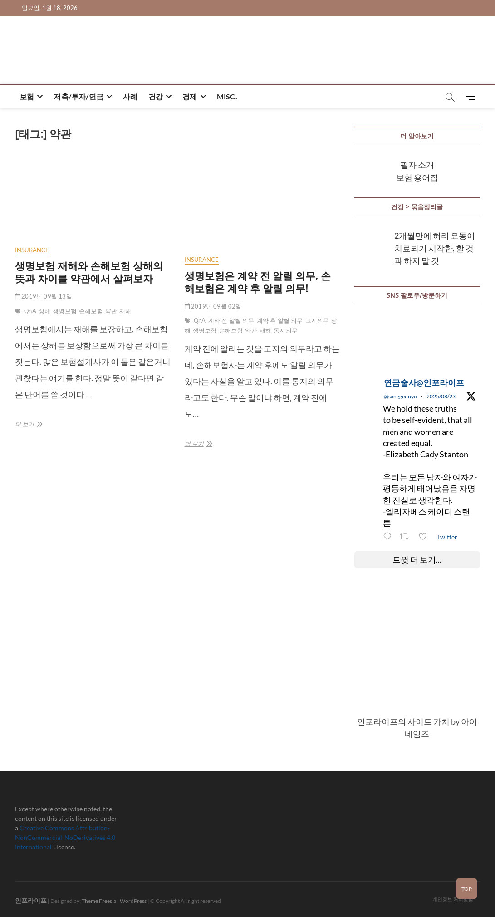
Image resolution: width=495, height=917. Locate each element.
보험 (27, 96)
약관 (111, 310)
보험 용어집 (417, 177)
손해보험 (91, 310)
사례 (130, 96)
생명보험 (65, 310)
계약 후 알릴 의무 (280, 320)
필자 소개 (417, 165)
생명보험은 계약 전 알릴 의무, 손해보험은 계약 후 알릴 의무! (258, 282)
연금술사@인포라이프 (424, 382)
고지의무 (317, 320)
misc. (227, 96)
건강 (155, 96)
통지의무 (286, 330)
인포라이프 (31, 900)
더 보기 (27, 424)
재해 (125, 310)
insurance (32, 250)
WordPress (133, 900)
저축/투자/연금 (78, 96)
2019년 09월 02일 (213, 306)
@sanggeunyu (400, 396)
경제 (189, 96)
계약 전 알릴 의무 (231, 320)
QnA (30, 310)
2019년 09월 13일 (43, 296)
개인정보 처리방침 (452, 899)
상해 (44, 310)
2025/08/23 (441, 396)
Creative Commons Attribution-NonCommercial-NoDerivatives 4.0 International (65, 837)
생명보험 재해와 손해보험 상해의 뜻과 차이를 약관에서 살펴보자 (89, 272)
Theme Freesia (99, 900)
